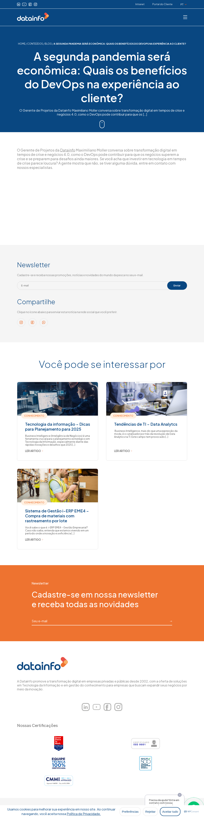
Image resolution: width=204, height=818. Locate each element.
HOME (21, 43)
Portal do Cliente (162, 4)
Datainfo (67, 150)
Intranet (139, 4)
